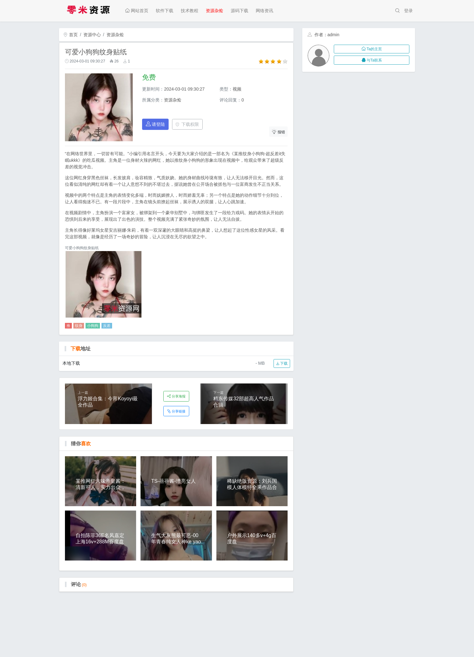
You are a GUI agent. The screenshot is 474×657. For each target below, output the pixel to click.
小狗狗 (92, 326)
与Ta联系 (372, 60)
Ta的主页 (372, 49)
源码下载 (239, 10)
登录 (408, 10)
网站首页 (136, 10)
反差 (107, 326)
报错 (278, 131)
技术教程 (189, 10)
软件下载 (164, 10)
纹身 (78, 326)
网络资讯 (264, 10)
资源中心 (92, 34)
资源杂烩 (214, 10)
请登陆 (155, 124)
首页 (70, 34)
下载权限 (187, 124)
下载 (282, 363)
